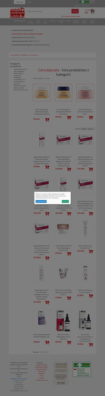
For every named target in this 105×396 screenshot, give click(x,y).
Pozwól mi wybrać (41, 201)
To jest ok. (65, 201)
